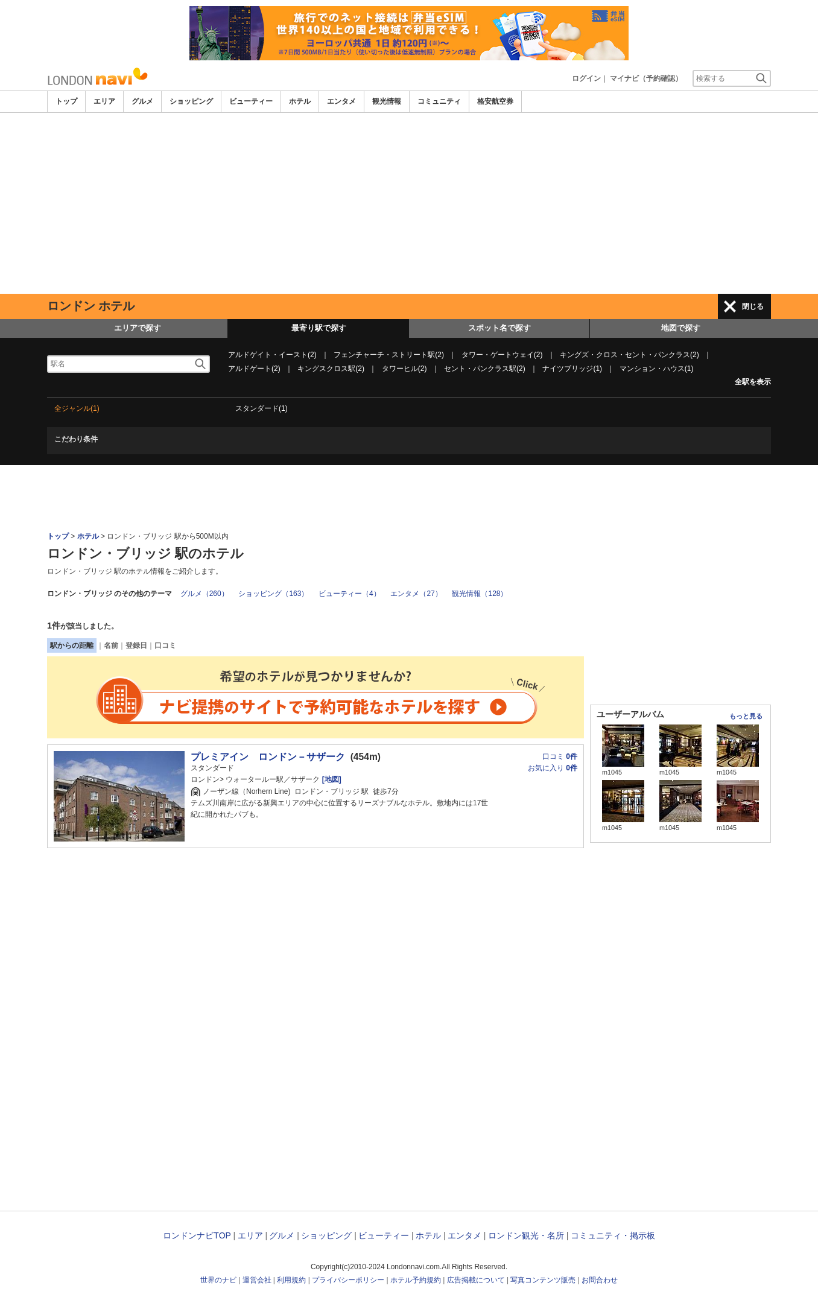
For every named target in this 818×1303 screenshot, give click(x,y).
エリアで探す (137, 327)
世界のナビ (218, 1280)
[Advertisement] (409, 203)
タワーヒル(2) (404, 368)
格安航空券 (495, 101)
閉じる (753, 306)
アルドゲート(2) (254, 368)
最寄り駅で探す (318, 327)
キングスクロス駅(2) (330, 368)
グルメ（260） (204, 593)
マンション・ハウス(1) (657, 368)
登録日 (136, 645)
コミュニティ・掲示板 (613, 1235)
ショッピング (191, 101)
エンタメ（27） (416, 593)
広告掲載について (476, 1280)
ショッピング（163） (273, 593)
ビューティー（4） (350, 593)
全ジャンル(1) (77, 408)
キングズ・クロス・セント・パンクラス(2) (629, 354)
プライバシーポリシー (348, 1280)
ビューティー (251, 101)
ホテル (300, 101)
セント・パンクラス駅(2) (484, 368)
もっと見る (746, 716)
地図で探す (680, 327)
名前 (111, 645)
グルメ (142, 101)
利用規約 (291, 1280)
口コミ (165, 645)
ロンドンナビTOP (196, 1235)
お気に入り (552, 768)
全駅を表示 (753, 382)
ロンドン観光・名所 (526, 1235)
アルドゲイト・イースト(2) (272, 354)
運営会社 (257, 1280)
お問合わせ (600, 1280)
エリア (104, 101)
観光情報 (386, 101)
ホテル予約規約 (415, 1280)
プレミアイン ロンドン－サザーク (268, 757)
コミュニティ (439, 101)
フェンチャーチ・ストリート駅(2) (389, 354)
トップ (66, 101)
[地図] (330, 779)
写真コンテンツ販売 (542, 1280)
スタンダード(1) (261, 408)
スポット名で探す (499, 327)
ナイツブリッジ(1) (572, 368)
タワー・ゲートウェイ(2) (502, 354)
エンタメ (341, 101)
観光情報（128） (479, 593)
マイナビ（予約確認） (646, 78)
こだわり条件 (76, 439)
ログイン (586, 78)
